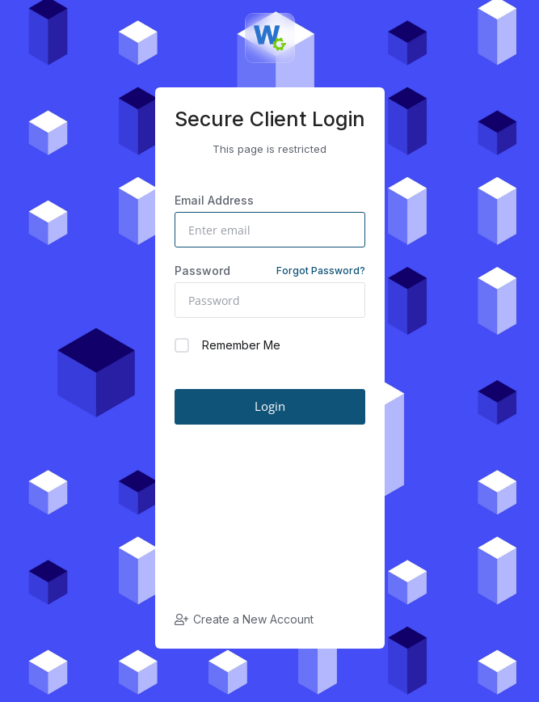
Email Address (214, 200)
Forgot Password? (320, 270)
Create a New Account (244, 619)
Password (270, 271)
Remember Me (227, 345)
